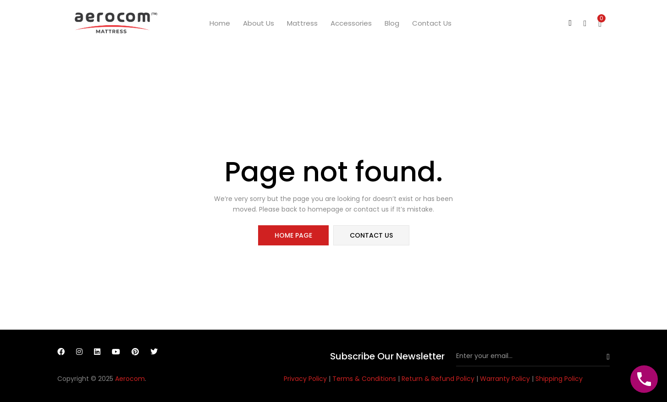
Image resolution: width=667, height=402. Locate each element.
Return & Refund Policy (439, 378)
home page (293, 235)
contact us (371, 235)
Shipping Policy (559, 378)
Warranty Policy (506, 378)
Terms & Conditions (365, 378)
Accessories (351, 23)
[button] (600, 23)
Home (219, 23)
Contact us (432, 23)
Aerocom (130, 378)
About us (258, 23)
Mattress (302, 23)
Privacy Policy (306, 378)
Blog (392, 23)
